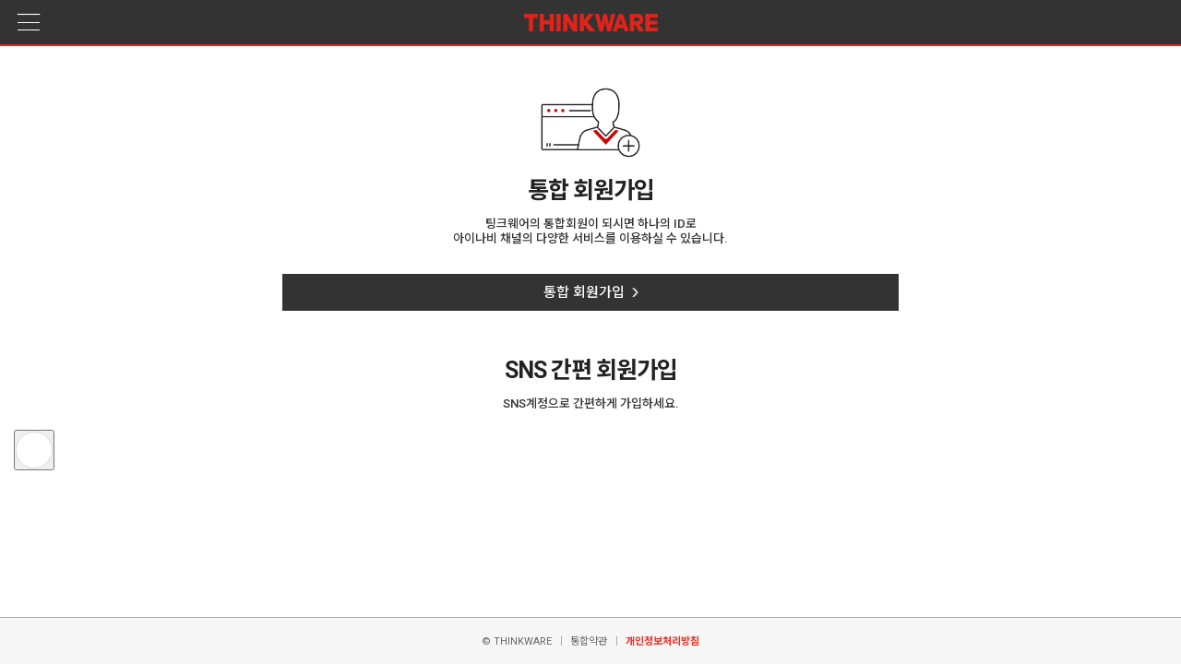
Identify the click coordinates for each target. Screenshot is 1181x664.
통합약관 (588, 641)
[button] (34, 450)
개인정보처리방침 (662, 641)
